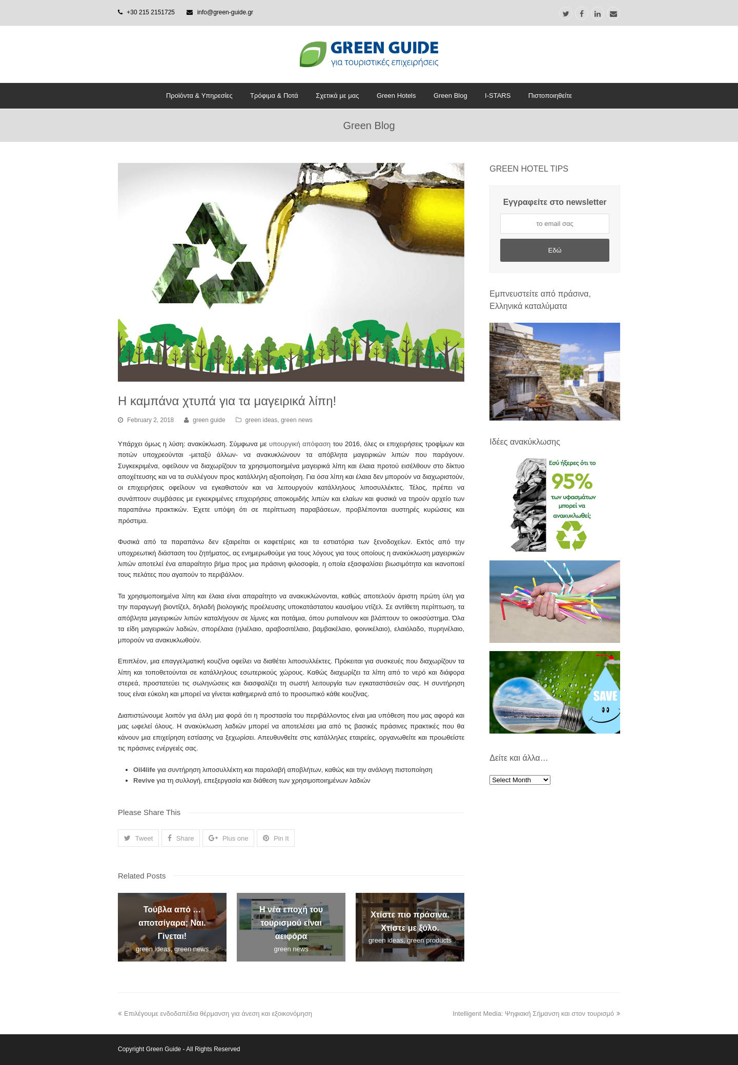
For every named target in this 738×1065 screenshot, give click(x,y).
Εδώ (555, 250)
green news (297, 420)
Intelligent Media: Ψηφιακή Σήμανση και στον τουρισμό (536, 1013)
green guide (209, 420)
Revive (144, 780)
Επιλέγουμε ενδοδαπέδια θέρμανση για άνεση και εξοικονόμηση (215, 1013)
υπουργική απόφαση (300, 444)
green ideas (261, 420)
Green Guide (163, 1049)
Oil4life (144, 770)
